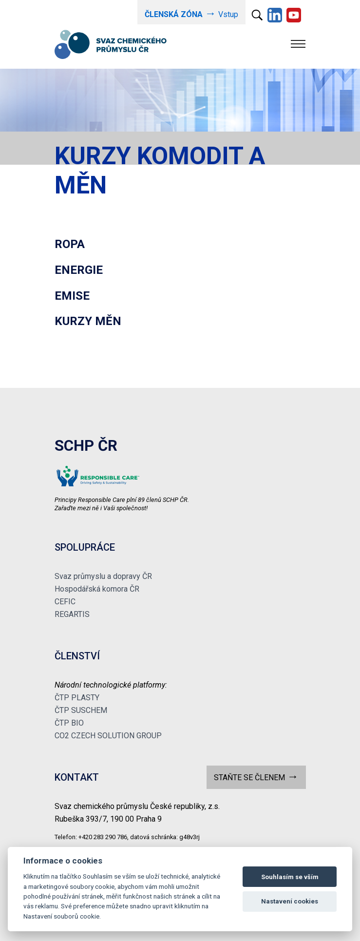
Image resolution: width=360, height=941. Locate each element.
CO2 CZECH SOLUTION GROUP (108, 735)
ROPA (70, 244)
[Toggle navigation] (298, 44)
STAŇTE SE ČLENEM (256, 776)
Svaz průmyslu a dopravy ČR (103, 576)
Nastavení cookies (289, 901)
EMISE (72, 296)
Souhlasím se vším (290, 877)
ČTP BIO (69, 723)
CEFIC (65, 601)
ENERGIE (79, 270)
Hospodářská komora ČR (97, 589)
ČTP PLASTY (77, 697)
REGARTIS (72, 614)
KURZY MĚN (88, 321)
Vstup (191, 13)
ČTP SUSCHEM (81, 710)
